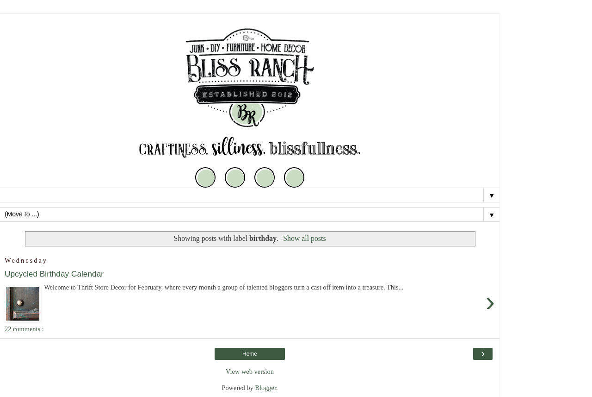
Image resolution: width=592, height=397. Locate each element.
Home (249, 354)
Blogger (265, 387)
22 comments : (24, 329)
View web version (250, 371)
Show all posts (304, 238)
